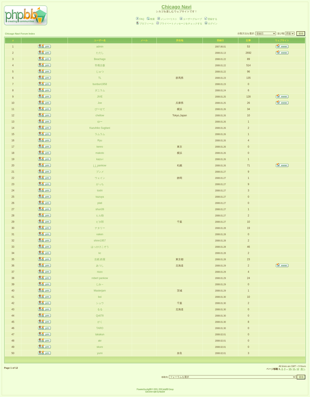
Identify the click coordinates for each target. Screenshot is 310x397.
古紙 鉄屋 (99, 259)
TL (99, 77)
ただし (100, 52)
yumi (99, 353)
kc (100, 253)
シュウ (100, 303)
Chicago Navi (176, 6)
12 (298, 369)
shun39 (100, 209)
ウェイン (100, 178)
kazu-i (99, 159)
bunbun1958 (100, 84)
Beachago (99, 59)
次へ (303, 369)
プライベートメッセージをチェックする (179, 23)
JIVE (99, 96)
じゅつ (100, 71)
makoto (100, 152)
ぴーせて (100, 109)
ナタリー (100, 228)
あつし (100, 265)
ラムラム (100, 134)
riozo (100, 271)
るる (99, 309)
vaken (99, 234)
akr (100, 340)
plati (100, 203)
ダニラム (100, 90)
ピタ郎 (100, 221)
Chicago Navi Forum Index (20, 33)
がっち (100, 184)
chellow (99, 115)
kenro (99, 146)
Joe (100, 102)
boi (100, 296)
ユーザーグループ (191, 19)
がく (99, 321)
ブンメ (100, 171)
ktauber (162, 392)
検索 (151, 19)
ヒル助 (100, 215)
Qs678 (100, 315)
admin (99, 46)
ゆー (99, 121)
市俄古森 (100, 65)
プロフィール (145, 23)
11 (294, 369)
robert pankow (99, 278)
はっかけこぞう (100, 246)
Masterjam (100, 290)
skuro (100, 346)
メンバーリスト (167, 19)
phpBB (149, 389)
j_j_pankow (99, 165)
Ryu (100, 140)
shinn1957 (100, 240)
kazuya (100, 196)
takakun (99, 334)
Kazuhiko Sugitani (99, 127)
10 (290, 369)
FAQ (140, 19)
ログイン (211, 23)
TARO (99, 328)
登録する (211, 19)
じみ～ (100, 284)
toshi (99, 190)
